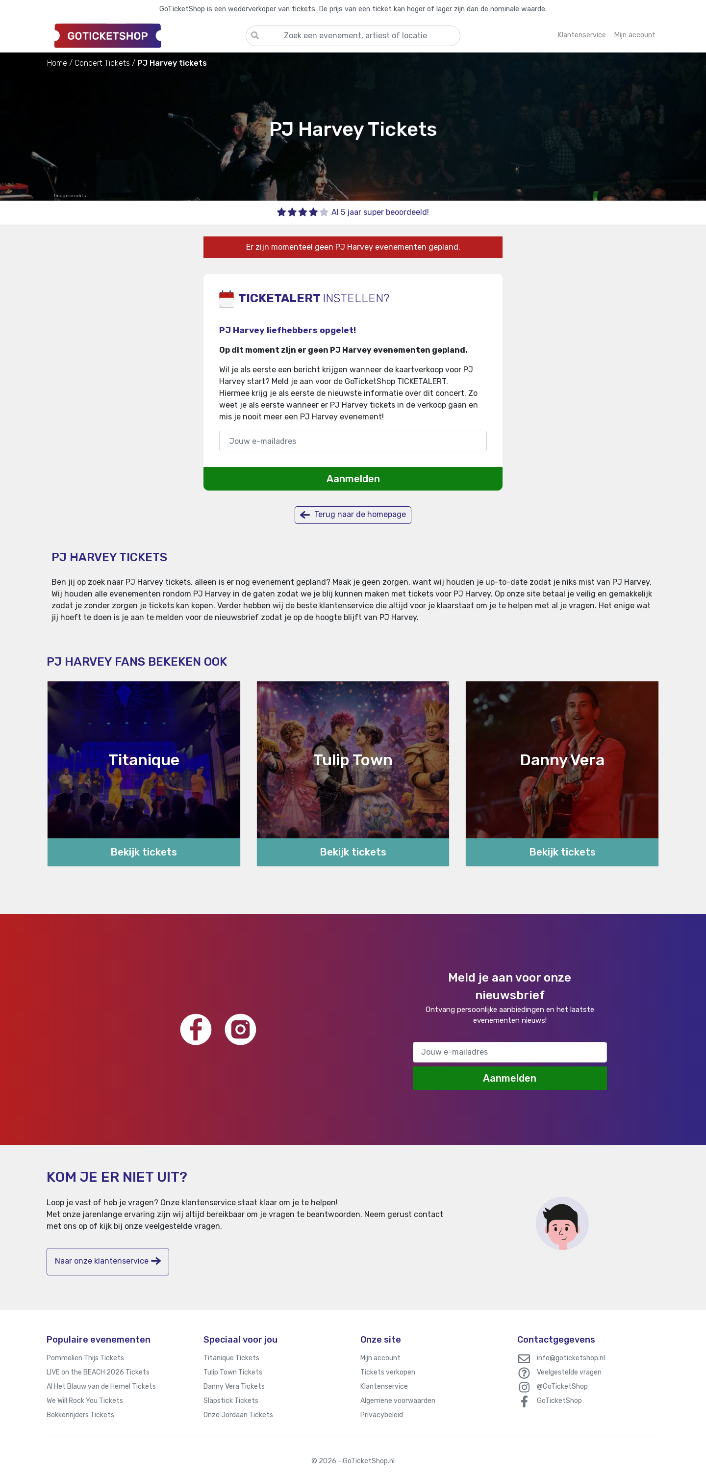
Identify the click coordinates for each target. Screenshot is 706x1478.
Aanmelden (353, 479)
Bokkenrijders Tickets (80, 1415)
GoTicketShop (559, 1401)
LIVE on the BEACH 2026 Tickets (98, 1372)
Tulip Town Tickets (232, 1372)
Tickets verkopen (387, 1372)
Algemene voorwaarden (397, 1401)
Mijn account (380, 1358)
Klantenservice (384, 1386)
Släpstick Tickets (230, 1401)
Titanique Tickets (231, 1358)
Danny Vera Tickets (234, 1386)
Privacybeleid (381, 1415)
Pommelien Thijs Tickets (85, 1358)
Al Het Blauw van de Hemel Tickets (101, 1386)
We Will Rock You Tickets (85, 1401)
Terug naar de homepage (353, 515)
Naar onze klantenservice (108, 1261)
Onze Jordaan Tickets (238, 1415)
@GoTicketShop (562, 1386)
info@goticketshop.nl (571, 1358)
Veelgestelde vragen (569, 1372)
